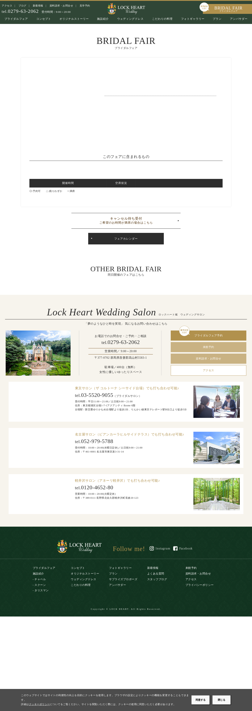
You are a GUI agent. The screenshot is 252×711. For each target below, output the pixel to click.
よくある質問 (155, 573)
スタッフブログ (157, 579)
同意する (201, 699)
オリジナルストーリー (74, 18)
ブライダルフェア (16, 18)
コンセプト (43, 18)
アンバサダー (239, 18)
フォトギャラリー (193, 18)
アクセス (7, 5)
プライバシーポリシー (199, 584)
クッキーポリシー (39, 704)
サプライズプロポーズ (123, 579)
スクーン (40, 584)
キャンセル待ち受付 (126, 220)
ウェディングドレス (130, 18)
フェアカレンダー (126, 238)
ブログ (22, 5)
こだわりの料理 (162, 18)
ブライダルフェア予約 (208, 335)
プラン (217, 18)
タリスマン (41, 590)
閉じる (221, 699)
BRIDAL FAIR (228, 9)
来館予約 (208, 347)
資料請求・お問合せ (61, 5)
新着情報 (38, 5)
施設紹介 (103, 18)
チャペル (40, 579)
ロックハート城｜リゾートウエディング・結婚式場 (126, 8)
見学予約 (85, 5)
